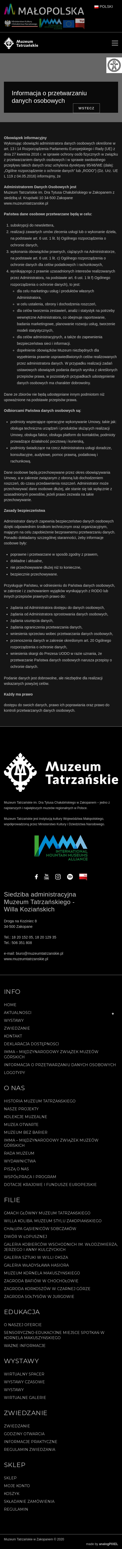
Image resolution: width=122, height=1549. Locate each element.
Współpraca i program (30, 1176)
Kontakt (13, 1036)
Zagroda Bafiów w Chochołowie (41, 1281)
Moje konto (17, 1485)
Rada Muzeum (19, 1153)
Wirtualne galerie (25, 1397)
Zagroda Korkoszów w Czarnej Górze (47, 1288)
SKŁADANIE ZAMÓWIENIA (29, 1501)
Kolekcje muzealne (25, 1116)
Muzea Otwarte (21, 1124)
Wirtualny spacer (24, 1374)
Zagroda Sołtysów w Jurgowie (39, 1296)
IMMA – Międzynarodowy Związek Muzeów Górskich (51, 1054)
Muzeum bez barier (25, 1132)
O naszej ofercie (23, 1324)
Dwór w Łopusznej (25, 1236)
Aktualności (18, 1012)
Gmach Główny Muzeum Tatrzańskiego (47, 1213)
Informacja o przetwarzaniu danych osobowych (60, 1065)
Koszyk (11, 1493)
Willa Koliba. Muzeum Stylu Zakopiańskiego (53, 1221)
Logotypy (14, 1072)
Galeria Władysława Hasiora (36, 1265)
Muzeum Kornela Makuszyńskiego (42, 1273)
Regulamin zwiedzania (29, 1449)
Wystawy (14, 1020)
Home (10, 1004)
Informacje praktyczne (30, 1441)
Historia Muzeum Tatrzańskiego (40, 1101)
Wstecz (86, 108)
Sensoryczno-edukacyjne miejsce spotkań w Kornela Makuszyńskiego (54, 1335)
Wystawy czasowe (24, 1382)
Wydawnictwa (20, 1161)
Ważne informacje (25, 1345)
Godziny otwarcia (24, 1434)
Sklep (10, 1478)
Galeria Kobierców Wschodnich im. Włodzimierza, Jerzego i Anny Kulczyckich (61, 1247)
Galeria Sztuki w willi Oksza (36, 1257)
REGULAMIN (16, 1509)
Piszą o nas (16, 1169)
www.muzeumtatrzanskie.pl (26, 203)
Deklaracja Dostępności (31, 1044)
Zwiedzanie (17, 1028)
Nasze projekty (21, 1109)
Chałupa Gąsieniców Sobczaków (40, 1228)
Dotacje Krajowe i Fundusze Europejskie (50, 1184)
